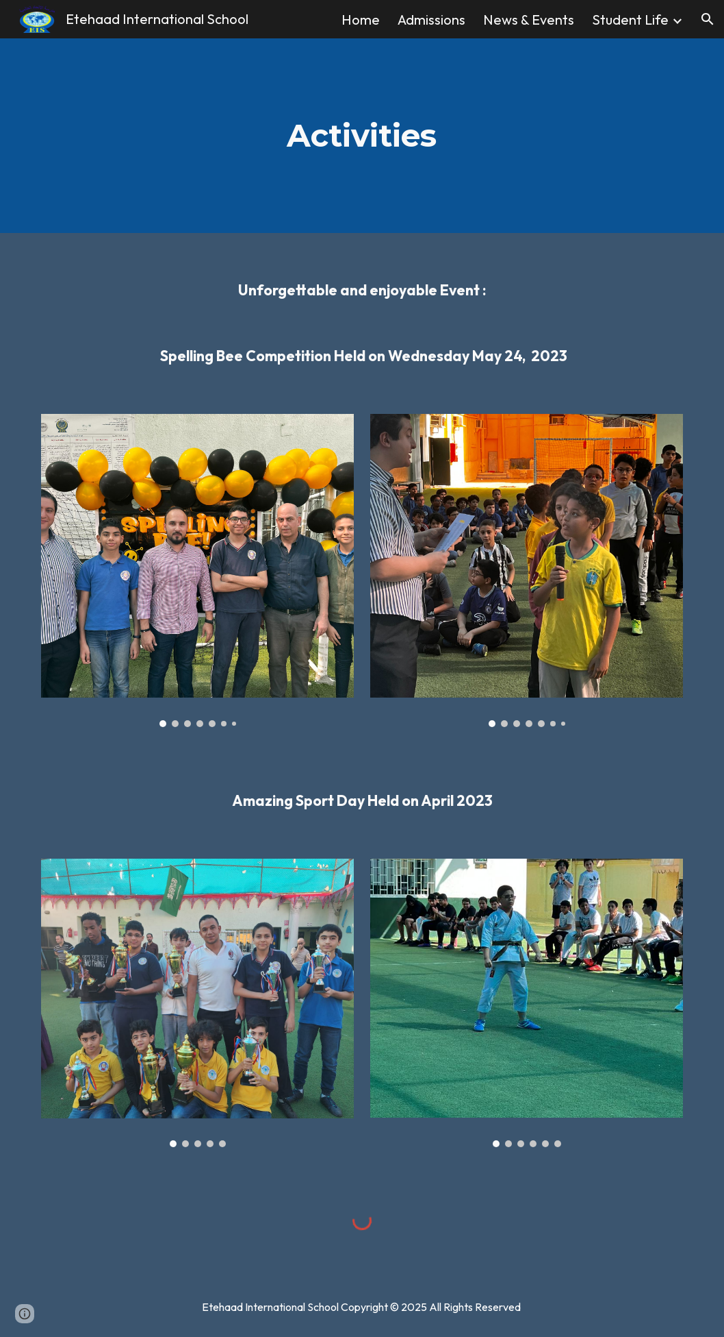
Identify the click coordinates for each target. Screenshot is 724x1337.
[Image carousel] (197, 570)
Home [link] (360, 19)
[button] (707, 19)
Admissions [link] (431, 19)
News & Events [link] (528, 19)
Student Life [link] (630, 19)
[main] (362, 136)
